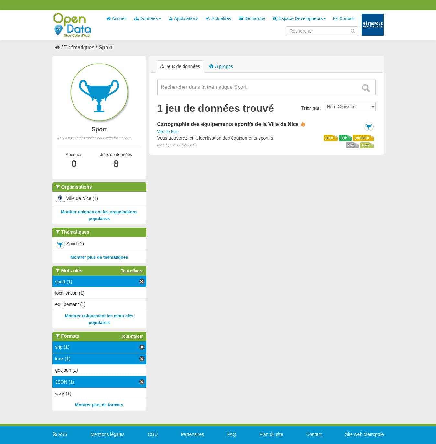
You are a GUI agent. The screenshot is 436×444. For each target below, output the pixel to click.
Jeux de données (180, 66)
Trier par (310, 108)
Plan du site (271, 434)
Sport (105, 47)
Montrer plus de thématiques (99, 257)
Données (147, 18)
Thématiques (79, 47)
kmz (365, 145)
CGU (153, 434)
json (329, 137)
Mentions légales (108, 434)
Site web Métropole (364, 434)
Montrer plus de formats (99, 405)
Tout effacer (132, 271)
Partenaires (192, 434)
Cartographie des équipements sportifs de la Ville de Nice (228, 124)
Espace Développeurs (299, 18)
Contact (344, 18)
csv (344, 137)
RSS (60, 434)
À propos (221, 66)
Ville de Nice (168, 131)
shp (350, 145)
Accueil (116, 18)
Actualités (218, 18)
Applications (184, 18)
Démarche (252, 18)
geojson (361, 137)
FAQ (231, 434)
